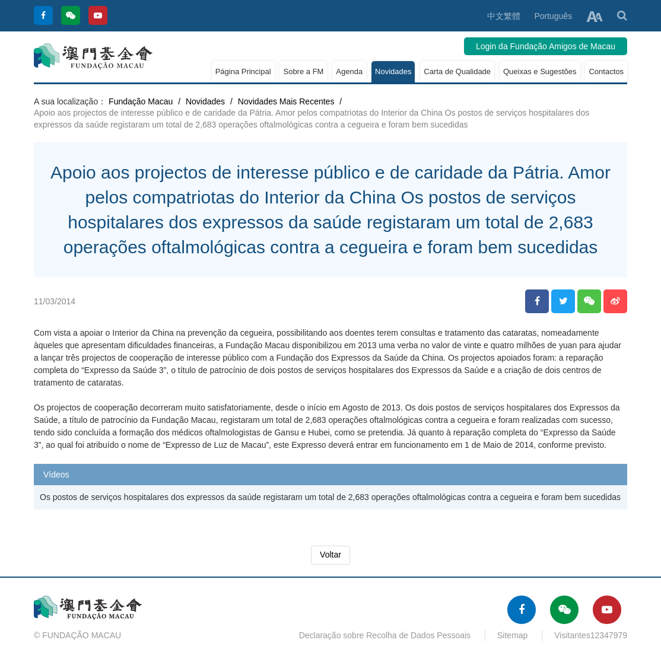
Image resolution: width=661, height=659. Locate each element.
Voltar (330, 554)
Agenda (349, 71)
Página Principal (243, 71)
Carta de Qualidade (457, 71)
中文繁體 (503, 16)
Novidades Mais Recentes (286, 101)
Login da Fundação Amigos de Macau (545, 46)
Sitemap (512, 635)
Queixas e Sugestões (540, 71)
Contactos (606, 71)
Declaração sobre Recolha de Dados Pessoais (385, 635)
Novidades (393, 71)
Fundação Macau (141, 101)
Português (553, 16)
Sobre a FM (303, 71)
